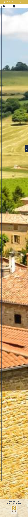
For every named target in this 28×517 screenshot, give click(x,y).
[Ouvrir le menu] (22, 6)
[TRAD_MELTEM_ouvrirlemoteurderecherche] (4, 6)
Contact (26, 149)
